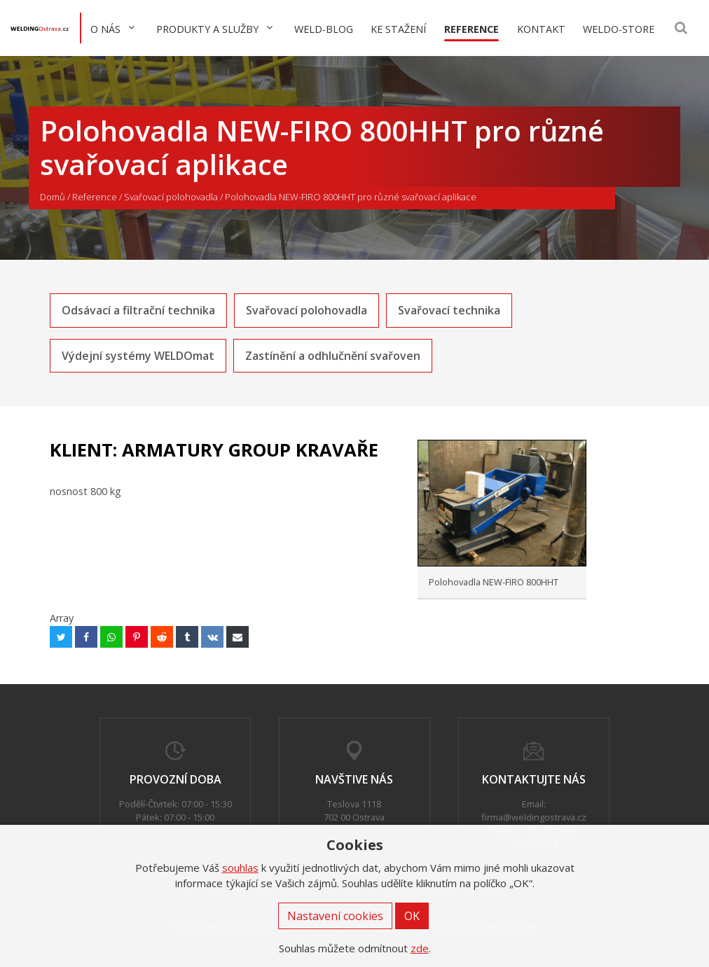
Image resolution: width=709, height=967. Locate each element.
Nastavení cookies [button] (335, 916)
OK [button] (412, 916)
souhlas (240, 868)
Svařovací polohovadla (171, 196)
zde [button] (420, 948)
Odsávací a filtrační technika (138, 310)
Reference (94, 196)
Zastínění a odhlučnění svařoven (332, 355)
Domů (52, 196)
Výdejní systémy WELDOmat (138, 355)
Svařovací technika (449, 310)
